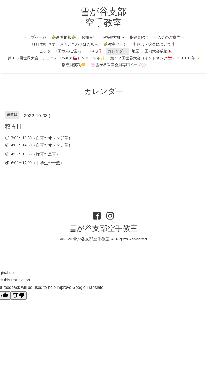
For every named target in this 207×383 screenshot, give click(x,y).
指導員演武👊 (74, 65)
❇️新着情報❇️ (63, 37)
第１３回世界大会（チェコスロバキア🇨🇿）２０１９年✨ (56, 58)
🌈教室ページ (115, 44)
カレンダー (117, 51)
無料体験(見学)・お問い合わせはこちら (64, 44)
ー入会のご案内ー (169, 37)
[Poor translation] (18, 295)
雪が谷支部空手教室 (103, 228)
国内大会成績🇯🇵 (158, 51)
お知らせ (89, 37)
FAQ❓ (96, 51)
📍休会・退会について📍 (154, 44)
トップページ (34, 37)
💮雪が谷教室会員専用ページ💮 (118, 65)
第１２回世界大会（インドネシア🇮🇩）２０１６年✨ (155, 58)
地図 (135, 51)
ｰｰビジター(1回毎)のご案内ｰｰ (60, 51)
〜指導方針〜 (113, 37)
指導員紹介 (139, 37)
